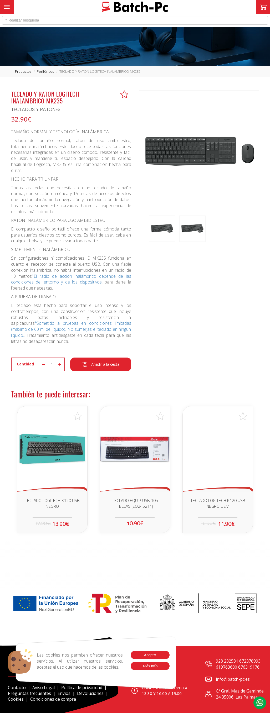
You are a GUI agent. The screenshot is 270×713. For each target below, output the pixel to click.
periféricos (45, 71)
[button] (259, 702)
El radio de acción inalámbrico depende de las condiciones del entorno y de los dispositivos (71, 279)
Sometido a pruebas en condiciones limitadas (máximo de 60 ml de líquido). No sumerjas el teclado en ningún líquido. (71, 329)
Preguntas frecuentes (29, 693)
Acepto (150, 654)
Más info (149, 665)
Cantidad (25, 363)
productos (23, 71)
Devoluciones (90, 693)
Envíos (64, 693)
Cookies (16, 699)
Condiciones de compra (53, 699)
